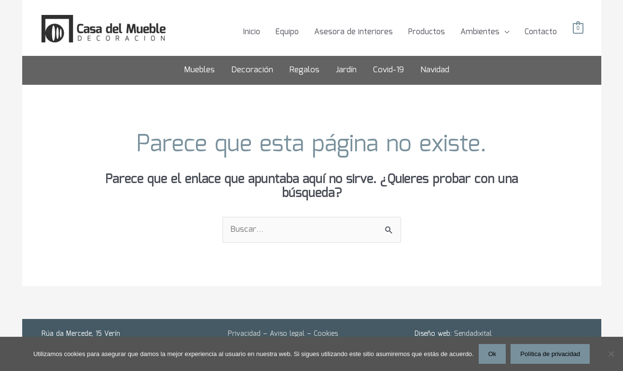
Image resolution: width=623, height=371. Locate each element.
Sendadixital (473, 334)
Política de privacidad (550, 354)
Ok (492, 354)
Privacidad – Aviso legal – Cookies (283, 334)
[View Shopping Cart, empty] (578, 28)
